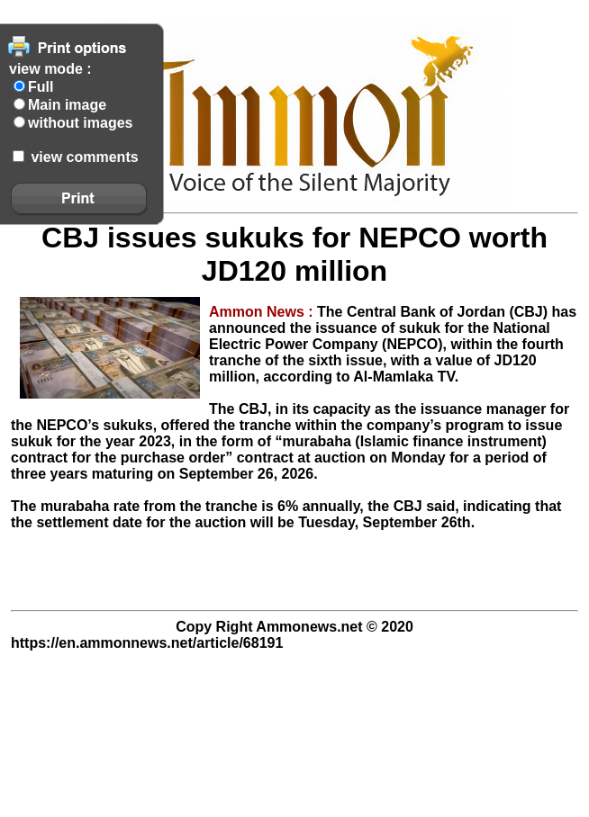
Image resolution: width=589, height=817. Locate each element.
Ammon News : (263, 311)
